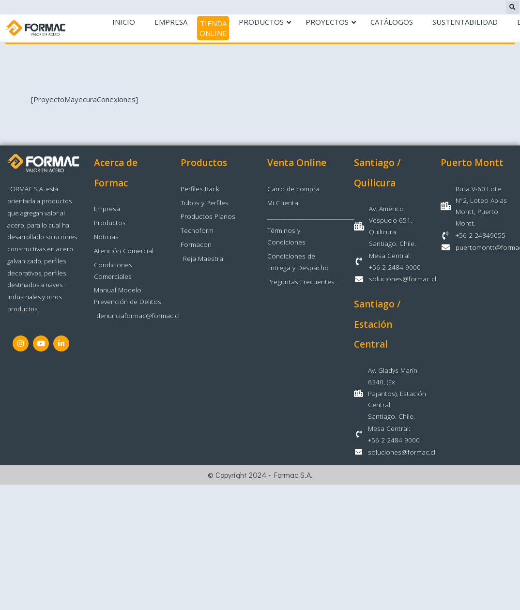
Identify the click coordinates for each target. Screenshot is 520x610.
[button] (512, 7)
